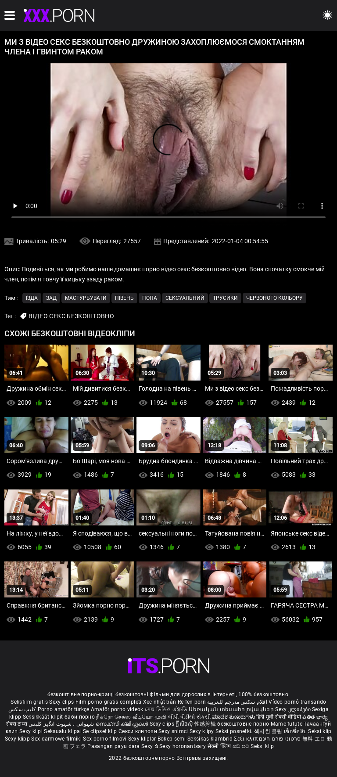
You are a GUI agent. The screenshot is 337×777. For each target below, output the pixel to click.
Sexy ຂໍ (150, 746)
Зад (51, 298)
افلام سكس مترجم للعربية (237, 702)
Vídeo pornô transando (297, 702)
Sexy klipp (18, 739)
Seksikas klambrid (210, 739)
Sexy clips (62, 702)
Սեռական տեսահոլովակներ (232, 709)
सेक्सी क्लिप (220, 746)
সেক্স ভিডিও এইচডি (166, 709)
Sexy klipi (31, 731)
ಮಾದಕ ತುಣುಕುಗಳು (234, 717)
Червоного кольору (274, 298)
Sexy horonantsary (183, 746)
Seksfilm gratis (29, 702)
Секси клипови (138, 731)
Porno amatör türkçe (64, 709)
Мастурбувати (86, 298)
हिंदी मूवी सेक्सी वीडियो (278, 717)
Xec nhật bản (159, 702)
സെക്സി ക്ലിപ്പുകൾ (123, 724)
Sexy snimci (174, 731)
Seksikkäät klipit (44, 717)
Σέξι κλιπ (246, 739)
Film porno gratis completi (108, 702)
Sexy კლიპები (293, 709)
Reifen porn (192, 702)
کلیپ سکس (22, 709)
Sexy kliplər (143, 739)
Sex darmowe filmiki (56, 739)
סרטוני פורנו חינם (280, 739)
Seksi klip (319, 731)
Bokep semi (172, 739)
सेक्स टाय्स (17, 724)
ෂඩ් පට (242, 746)
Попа (149, 298)
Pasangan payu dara (114, 746)
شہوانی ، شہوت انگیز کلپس (62, 724)
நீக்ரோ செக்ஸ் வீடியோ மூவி (131, 717)
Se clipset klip (100, 731)
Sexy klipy (202, 731)
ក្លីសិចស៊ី (185, 724)
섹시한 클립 (269, 731)
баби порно (80, 717)
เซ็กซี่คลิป (296, 731)
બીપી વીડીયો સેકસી (189, 717)
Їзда (32, 298)
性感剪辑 (206, 724)
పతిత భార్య (315, 717)
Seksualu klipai (63, 731)
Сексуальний (184, 298)
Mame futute (286, 724)
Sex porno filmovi (104, 739)
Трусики (225, 298)
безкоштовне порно (243, 724)
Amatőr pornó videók (117, 709)
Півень (124, 298)
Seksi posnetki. (234, 731)
